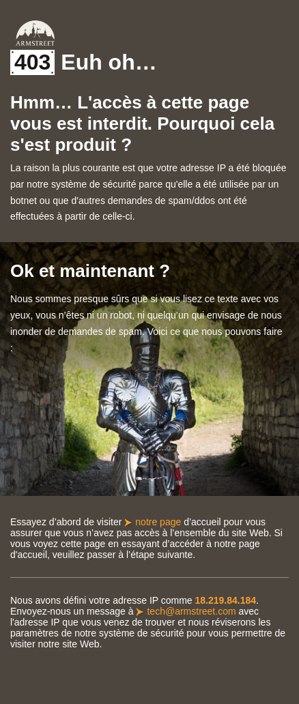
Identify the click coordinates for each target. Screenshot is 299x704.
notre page (158, 521)
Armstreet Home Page (35, 33)
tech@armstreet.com (191, 611)
